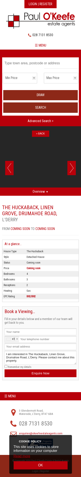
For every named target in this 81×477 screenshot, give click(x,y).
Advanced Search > (40, 121)
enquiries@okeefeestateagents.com (40, 433)
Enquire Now (40, 373)
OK (40, 465)
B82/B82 (31, 296)
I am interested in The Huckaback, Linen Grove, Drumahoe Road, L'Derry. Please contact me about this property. (40, 358)
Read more (22, 456)
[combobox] (12, 339)
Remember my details (19, 367)
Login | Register (40, 4)
